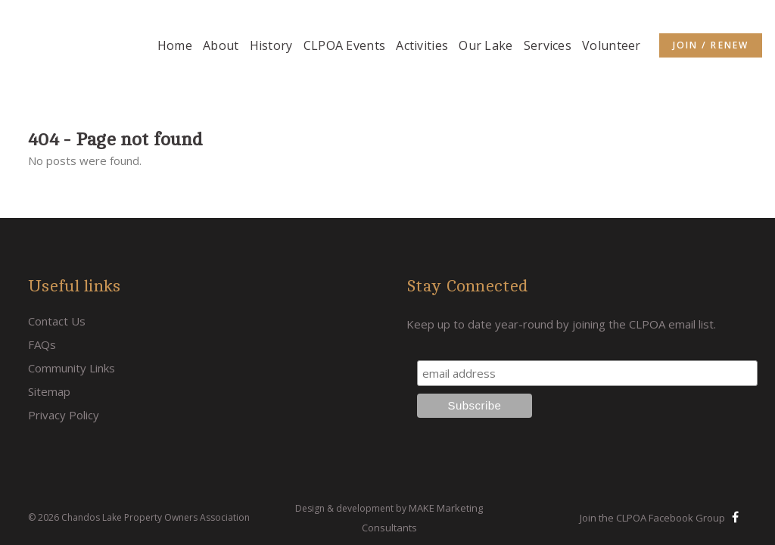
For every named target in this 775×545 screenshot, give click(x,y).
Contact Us (57, 273)
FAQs (42, 296)
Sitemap (49, 343)
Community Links (71, 320)
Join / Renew (711, 45)
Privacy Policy (63, 367)
